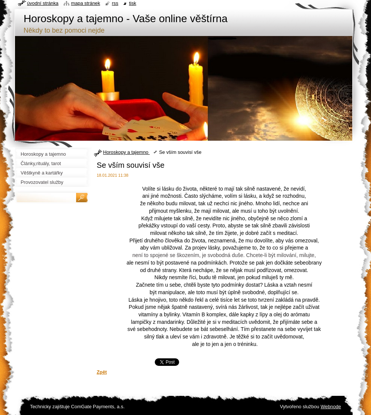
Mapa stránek (85, 3)
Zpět (102, 372)
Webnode (330, 406)
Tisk (132, 3)
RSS (115, 3)
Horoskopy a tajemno (126, 152)
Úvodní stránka (42, 3)
